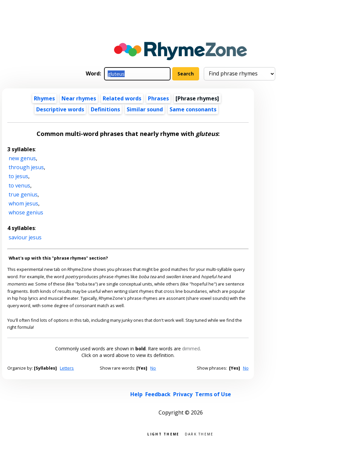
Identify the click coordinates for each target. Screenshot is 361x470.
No (153, 368)
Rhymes (44, 98)
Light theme (163, 433)
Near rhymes (78, 98)
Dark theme (199, 433)
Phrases (158, 98)
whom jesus (23, 203)
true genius (23, 194)
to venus (19, 185)
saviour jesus (25, 237)
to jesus (18, 176)
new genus (22, 158)
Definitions (105, 109)
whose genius (26, 212)
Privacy (182, 394)
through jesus (26, 167)
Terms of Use (213, 394)
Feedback (158, 394)
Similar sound (145, 109)
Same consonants (193, 109)
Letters (67, 368)
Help (136, 394)
